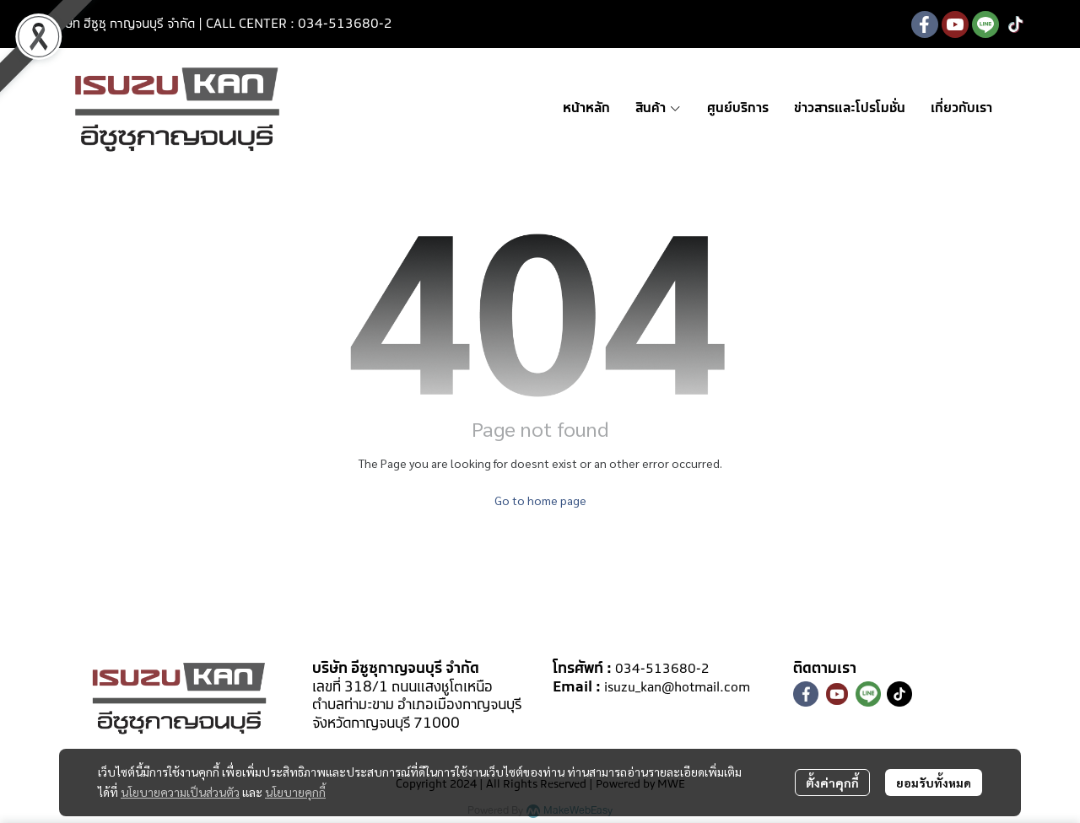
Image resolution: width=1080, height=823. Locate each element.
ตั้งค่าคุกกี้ (832, 782)
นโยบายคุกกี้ (295, 791)
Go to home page (540, 500)
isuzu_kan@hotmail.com (677, 687)
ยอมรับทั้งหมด (933, 782)
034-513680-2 (662, 669)
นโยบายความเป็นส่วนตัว (180, 791)
